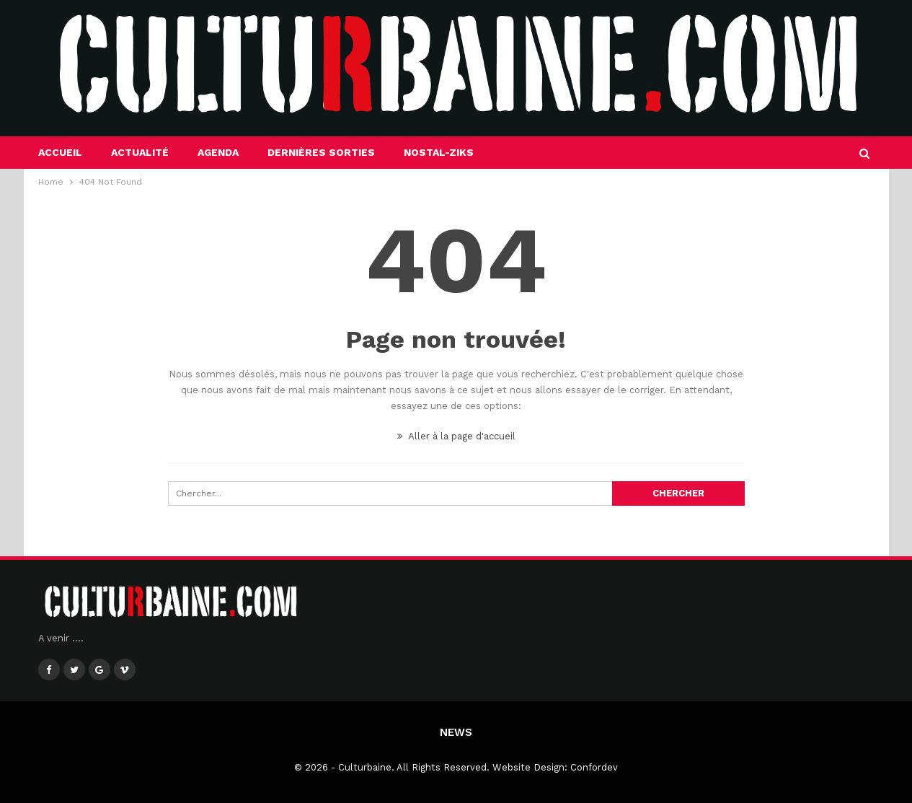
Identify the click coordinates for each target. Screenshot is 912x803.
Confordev (594, 767)
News (456, 732)
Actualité (140, 152)
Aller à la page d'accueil (456, 436)
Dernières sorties (321, 152)
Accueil (60, 152)
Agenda (218, 152)
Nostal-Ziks (439, 152)
